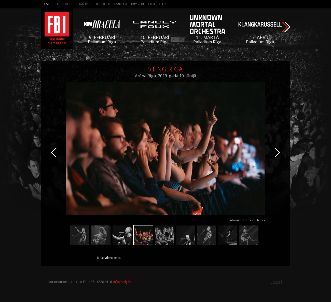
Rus (56, 4)
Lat (47, 4)
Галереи (120, 4)
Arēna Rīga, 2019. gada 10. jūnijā (165, 76)
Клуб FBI (137, 4)
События (83, 4)
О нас (164, 4)
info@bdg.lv (122, 282)
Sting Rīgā (165, 69)
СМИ (151, 4)
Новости (102, 4)
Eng (66, 4)
